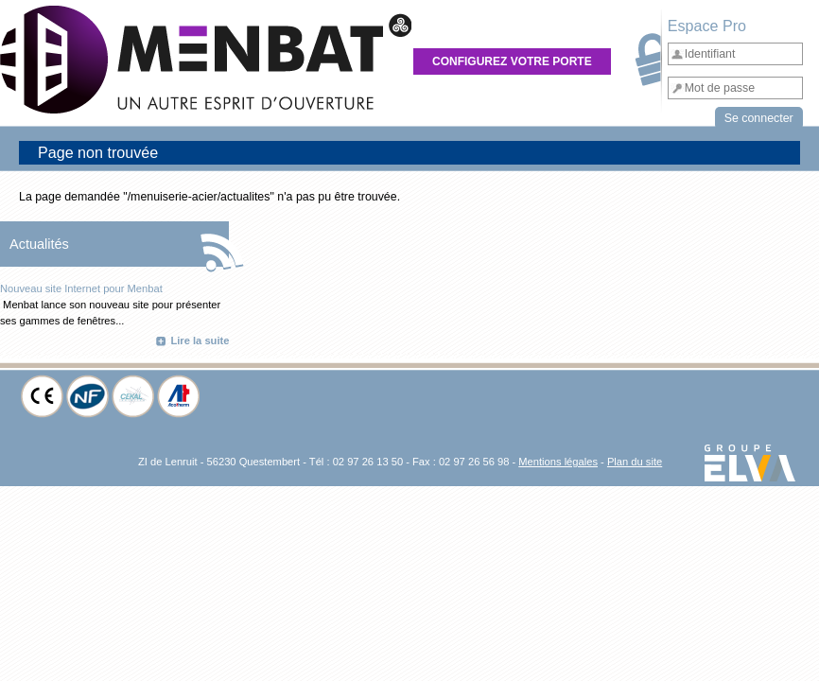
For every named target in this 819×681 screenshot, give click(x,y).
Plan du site (634, 461)
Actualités (39, 244)
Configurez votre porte (512, 61)
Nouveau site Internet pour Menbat (81, 288)
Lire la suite (199, 340)
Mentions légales (558, 461)
